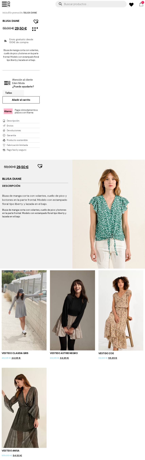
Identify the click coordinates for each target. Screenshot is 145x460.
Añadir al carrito (21, 100)
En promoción (15, 13)
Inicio (5, 13)
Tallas (8, 93)
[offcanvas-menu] (6, 4)
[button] (34, 19)
